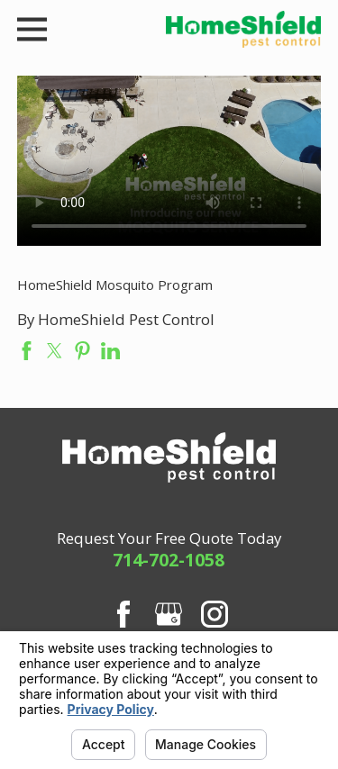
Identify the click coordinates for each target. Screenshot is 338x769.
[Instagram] (214, 614)
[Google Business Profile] (168, 614)
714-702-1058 (168, 559)
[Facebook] (123, 614)
